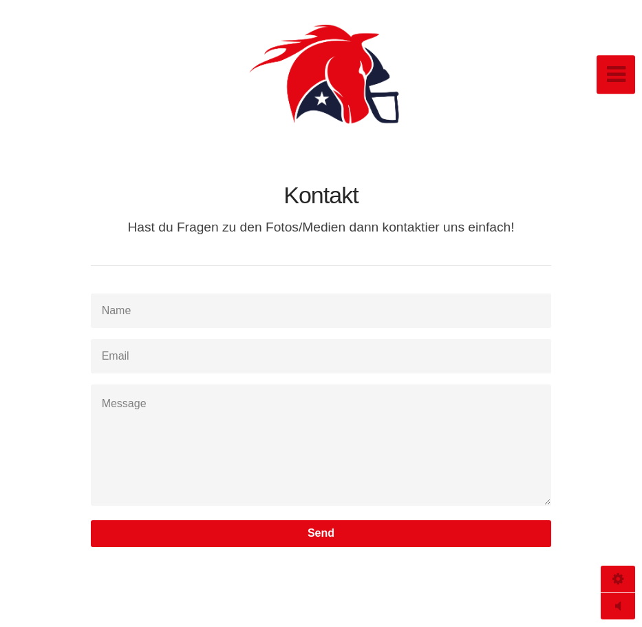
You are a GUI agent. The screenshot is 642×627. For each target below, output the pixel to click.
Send (321, 533)
